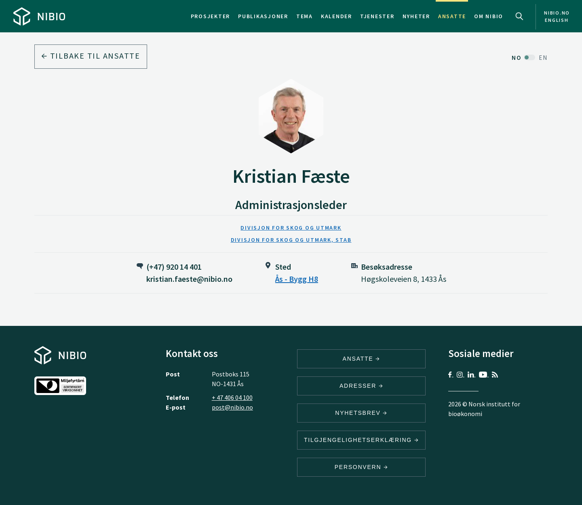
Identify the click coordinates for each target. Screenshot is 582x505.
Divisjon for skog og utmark (290, 227)
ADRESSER (361, 385)
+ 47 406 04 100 (232, 397)
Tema (304, 16)
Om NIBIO (488, 16)
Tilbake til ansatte (90, 56)
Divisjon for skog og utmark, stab (291, 239)
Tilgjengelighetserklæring (361, 440)
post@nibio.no (232, 407)
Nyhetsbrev (361, 413)
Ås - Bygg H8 (296, 279)
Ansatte (452, 16)
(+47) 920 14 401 (174, 267)
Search (519, 16)
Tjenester (377, 16)
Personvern (361, 467)
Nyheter (416, 16)
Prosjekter (210, 16)
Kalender (336, 16)
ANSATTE (361, 358)
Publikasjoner (263, 16)
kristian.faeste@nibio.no (189, 279)
